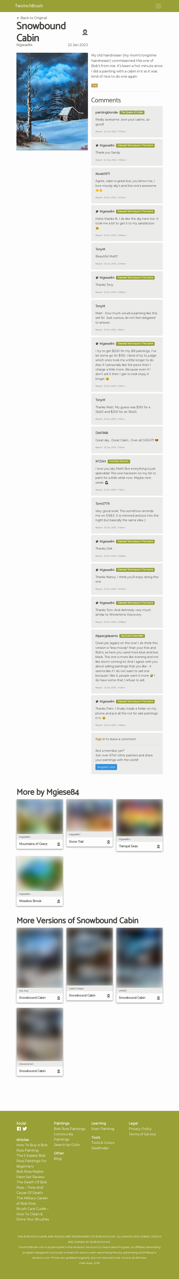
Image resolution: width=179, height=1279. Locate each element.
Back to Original (31, 18)
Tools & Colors (102, 1143)
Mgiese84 (24, 45)
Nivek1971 (102, 174)
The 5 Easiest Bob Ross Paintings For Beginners (31, 1161)
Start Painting (102, 1129)
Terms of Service (142, 1134)
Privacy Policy (140, 1129)
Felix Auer (86, 1263)
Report (98, 131)
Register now (106, 767)
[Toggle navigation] (158, 6)
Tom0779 (102, 504)
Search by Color (67, 1145)
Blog (58, 1159)
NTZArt (100, 461)
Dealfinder (100, 1148)
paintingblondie (106, 112)
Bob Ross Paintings (69, 1129)
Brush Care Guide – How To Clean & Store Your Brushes (32, 1214)
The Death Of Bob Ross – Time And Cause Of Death (31, 1187)
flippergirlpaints (106, 636)
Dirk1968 (101, 433)
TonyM (100, 249)
